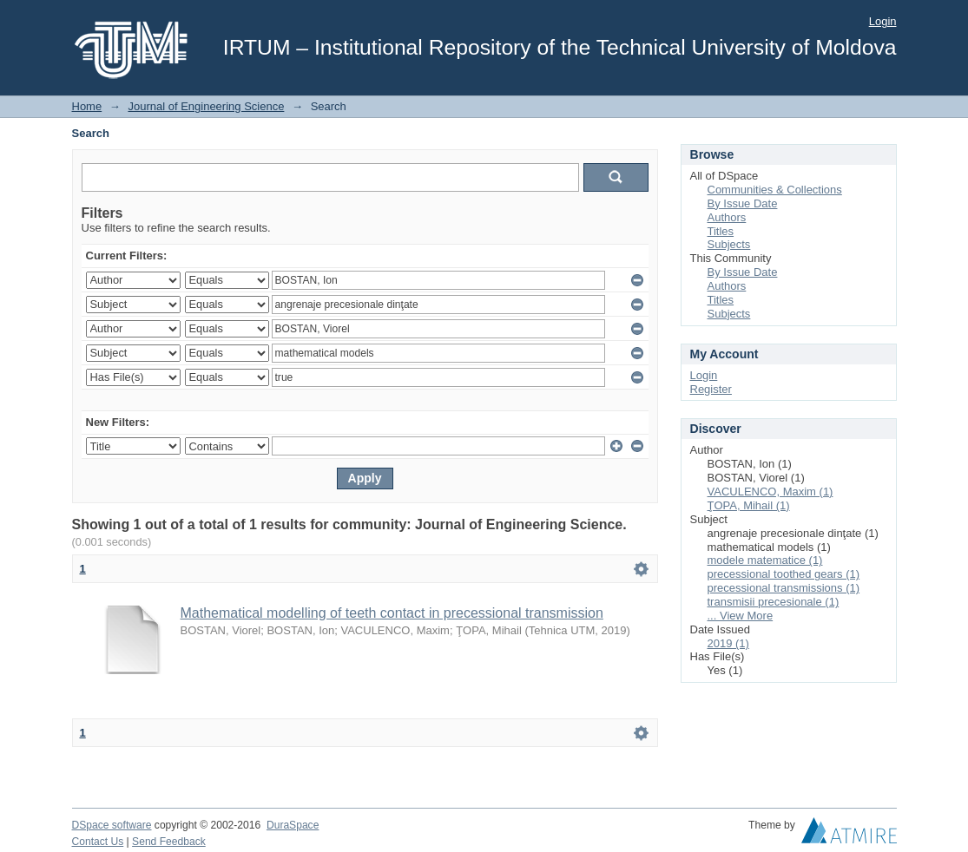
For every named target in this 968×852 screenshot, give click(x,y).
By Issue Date (743, 203)
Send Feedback (169, 842)
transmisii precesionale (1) (774, 601)
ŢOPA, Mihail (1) (749, 505)
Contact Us (98, 842)
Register (711, 389)
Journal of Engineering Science (206, 106)
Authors (727, 217)
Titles (721, 231)
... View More (741, 615)
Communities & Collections (775, 189)
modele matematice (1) (765, 560)
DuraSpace (293, 825)
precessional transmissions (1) (784, 587)
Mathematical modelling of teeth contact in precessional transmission (392, 613)
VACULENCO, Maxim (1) (770, 491)
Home (87, 106)
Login (883, 21)
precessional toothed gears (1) (784, 573)
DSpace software (112, 825)
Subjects (729, 244)
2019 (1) (728, 643)
